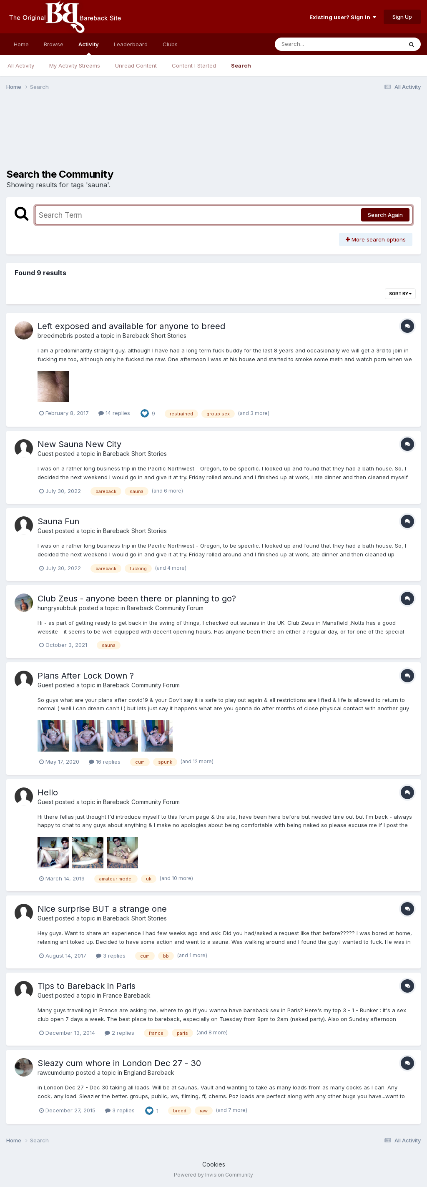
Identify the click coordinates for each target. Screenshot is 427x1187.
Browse (53, 44)
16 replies (105, 761)
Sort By (400, 293)
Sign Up (402, 16)
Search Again (385, 214)
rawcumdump (56, 1072)
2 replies (119, 1032)
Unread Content (136, 65)
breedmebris (55, 335)
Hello (48, 792)
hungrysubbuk (57, 607)
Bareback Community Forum (165, 607)
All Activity (21, 65)
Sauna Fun (58, 521)
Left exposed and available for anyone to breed (131, 326)
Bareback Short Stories (154, 335)
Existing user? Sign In (342, 17)
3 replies (111, 955)
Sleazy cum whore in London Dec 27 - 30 (119, 1063)
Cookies (213, 1164)
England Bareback (149, 1072)
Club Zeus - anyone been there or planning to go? (137, 599)
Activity (88, 48)
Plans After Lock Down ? (86, 676)
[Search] (330, 44)
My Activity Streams (74, 65)
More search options (376, 239)
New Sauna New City (79, 444)
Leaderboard (131, 44)
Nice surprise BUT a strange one (102, 909)
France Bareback (127, 995)
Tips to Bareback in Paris (87, 986)
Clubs (170, 44)
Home (21, 44)
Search (241, 65)
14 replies (114, 413)
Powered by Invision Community (213, 1175)
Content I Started (194, 65)
